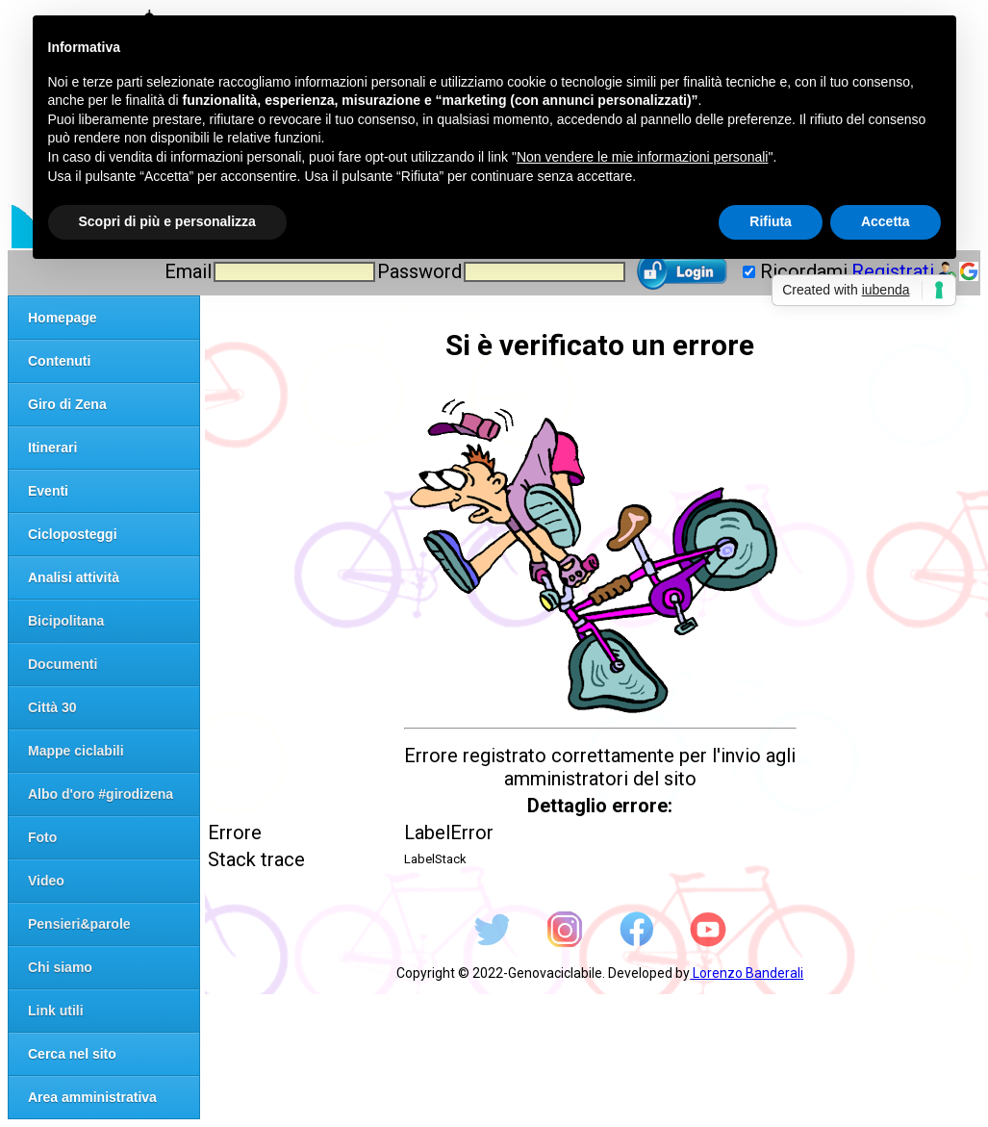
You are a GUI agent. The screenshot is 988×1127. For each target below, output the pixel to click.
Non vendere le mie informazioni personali (642, 157)
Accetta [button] (885, 221)
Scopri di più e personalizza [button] (167, 221)
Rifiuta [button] (770, 221)
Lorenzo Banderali (746, 973)
